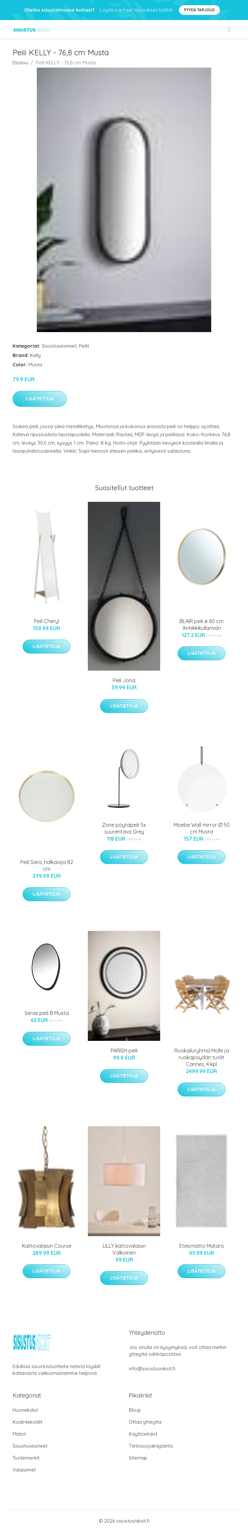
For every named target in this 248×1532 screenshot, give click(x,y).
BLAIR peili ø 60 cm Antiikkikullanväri (201, 624)
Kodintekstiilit (27, 1422)
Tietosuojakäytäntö (151, 1446)
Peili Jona (124, 680)
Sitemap (138, 1458)
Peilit (84, 346)
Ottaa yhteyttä (145, 1422)
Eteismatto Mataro (201, 1246)
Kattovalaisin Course (46, 1246)
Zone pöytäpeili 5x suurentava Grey (124, 828)
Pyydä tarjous (199, 9)
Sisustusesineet (59, 346)
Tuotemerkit (26, 1458)
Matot (19, 1434)
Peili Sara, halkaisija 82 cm (46, 865)
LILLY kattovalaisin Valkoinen (124, 1249)
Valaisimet (24, 1470)
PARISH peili (124, 1050)
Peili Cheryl (46, 621)
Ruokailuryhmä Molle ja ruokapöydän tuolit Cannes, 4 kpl (201, 1057)
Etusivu (20, 62)
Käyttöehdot (143, 1434)
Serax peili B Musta (47, 1013)
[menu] (229, 29)
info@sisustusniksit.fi (152, 1368)
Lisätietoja (40, 399)
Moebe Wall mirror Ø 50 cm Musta (202, 828)
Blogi (134, 1410)
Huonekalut (25, 1410)
